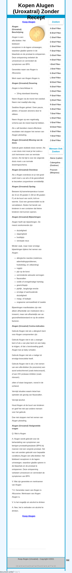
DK (21, 566)
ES (26, 566)
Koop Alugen (28, 22)
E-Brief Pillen (55, 46)
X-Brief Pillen (55, 131)
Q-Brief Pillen (55, 100)
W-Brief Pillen (55, 127)
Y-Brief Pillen (55, 136)
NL (46, 566)
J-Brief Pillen (55, 69)
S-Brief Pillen (55, 109)
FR (38, 566)
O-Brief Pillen (55, 91)
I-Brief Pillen (55, 64)
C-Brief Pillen (55, 37)
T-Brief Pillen (55, 114)
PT (50, 566)
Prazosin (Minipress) (54, 171)
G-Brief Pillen (55, 55)
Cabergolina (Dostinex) (55, 164)
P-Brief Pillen (55, 96)
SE (55, 566)
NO (42, 566)
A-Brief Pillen (55, 28)
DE (17, 566)
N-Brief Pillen (55, 87)
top (67, 560)
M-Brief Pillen (55, 82)
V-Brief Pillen (55, 122)
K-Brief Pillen (55, 73)
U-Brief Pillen (55, 118)
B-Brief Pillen (55, 33)
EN (30, 566)
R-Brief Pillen (55, 105)
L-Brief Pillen (55, 78)
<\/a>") (17, 572)
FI (34, 566)
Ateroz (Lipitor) (56, 158)
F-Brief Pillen (55, 51)
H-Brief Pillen (55, 60)
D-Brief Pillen (55, 42)
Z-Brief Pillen (55, 140)
